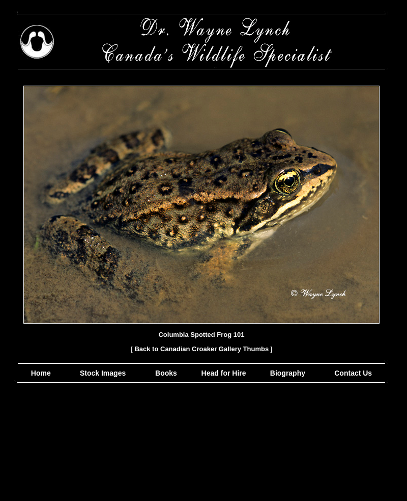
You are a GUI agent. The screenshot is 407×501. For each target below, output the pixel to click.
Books (167, 373)
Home (41, 373)
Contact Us (352, 373)
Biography (286, 373)
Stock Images (102, 373)
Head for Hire (224, 373)
